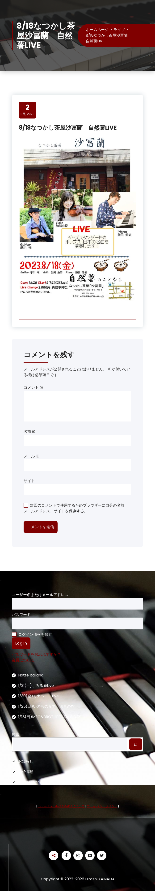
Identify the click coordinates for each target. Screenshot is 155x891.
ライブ (119, 29)
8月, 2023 (27, 109)
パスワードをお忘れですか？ (36, 654)
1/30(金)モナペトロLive (38, 696)
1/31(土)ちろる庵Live (36, 685)
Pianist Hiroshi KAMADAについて (61, 806)
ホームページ (97, 29)
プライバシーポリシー (102, 806)
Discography (30, 782)
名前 (29, 431)
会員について (23, 660)
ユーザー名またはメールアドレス (40, 594)
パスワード (21, 614)
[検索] (135, 744)
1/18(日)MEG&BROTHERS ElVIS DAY (49, 717)
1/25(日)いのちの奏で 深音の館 (46, 706)
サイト (29, 480)
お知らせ (25, 761)
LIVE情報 (25, 771)
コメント (33, 387)
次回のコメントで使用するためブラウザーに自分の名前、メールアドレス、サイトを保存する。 (76, 508)
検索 (15, 734)
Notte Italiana (30, 675)
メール (31, 456)
